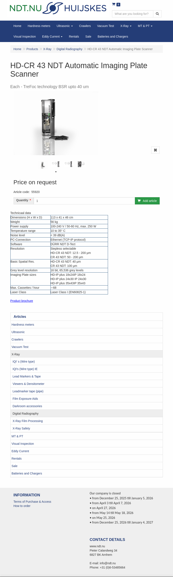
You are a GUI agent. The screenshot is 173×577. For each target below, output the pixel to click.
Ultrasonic (18, 332)
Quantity (22, 200)
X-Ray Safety (21, 428)
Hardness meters (23, 324)
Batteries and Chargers (27, 473)
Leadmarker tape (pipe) (28, 391)
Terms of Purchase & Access (32, 501)
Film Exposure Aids (25, 398)
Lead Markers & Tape (27, 376)
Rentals (17, 458)
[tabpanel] (43, 165)
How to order (22, 506)
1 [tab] (56, 172)
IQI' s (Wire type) (24, 361)
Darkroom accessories (27, 406)
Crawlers (17, 339)
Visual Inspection (23, 443)
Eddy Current (20, 451)
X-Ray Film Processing (28, 421)
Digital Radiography (26, 413)
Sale (15, 466)
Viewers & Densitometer (28, 384)
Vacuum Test (20, 347)
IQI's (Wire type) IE (25, 369)
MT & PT (17, 436)
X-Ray (16, 354)
